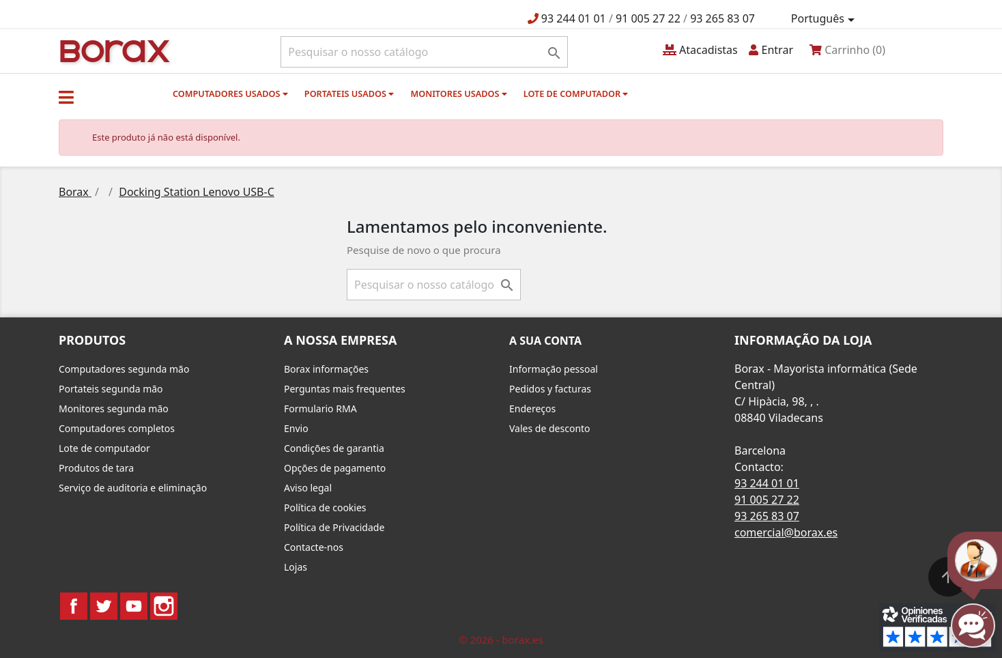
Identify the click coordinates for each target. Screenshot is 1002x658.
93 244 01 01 (573, 18)
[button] (66, 97)
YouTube (133, 606)
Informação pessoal (553, 368)
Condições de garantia (334, 448)
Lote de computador (576, 93)
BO (113, 50)
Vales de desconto (549, 428)
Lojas (295, 566)
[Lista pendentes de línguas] (825, 19)
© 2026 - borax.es (501, 639)
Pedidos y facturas (550, 388)
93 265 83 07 (722, 18)
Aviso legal (308, 487)
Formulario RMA (320, 408)
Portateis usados (349, 93)
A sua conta (545, 340)
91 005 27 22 (648, 18)
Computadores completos (117, 428)
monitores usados (458, 93)
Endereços (532, 408)
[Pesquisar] (424, 52)
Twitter (103, 606)
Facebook (73, 606)
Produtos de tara (96, 467)
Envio (296, 428)
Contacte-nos (313, 547)
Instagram (163, 606)
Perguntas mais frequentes (344, 388)
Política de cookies (325, 507)
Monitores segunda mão (114, 408)
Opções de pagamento (335, 467)
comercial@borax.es (786, 532)
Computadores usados (230, 93)
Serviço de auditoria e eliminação (133, 487)
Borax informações (326, 368)
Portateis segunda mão (111, 388)
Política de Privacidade (334, 527)
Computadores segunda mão (124, 368)
